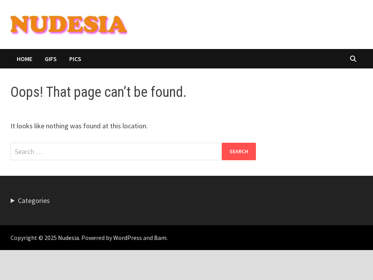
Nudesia (68, 238)
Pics (75, 59)
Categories (34, 200)
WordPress (127, 238)
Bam (160, 238)
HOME (24, 59)
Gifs (51, 59)
